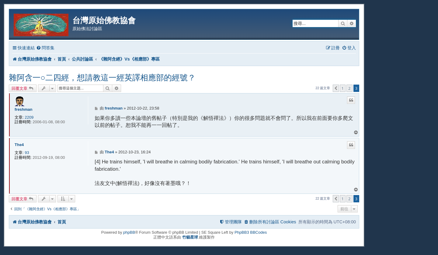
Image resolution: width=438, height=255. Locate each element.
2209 (29, 117)
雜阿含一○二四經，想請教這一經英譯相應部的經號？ (102, 77)
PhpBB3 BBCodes (251, 232)
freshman (24, 109)
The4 (19, 144)
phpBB (129, 232)
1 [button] (343, 88)
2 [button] (349, 88)
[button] (336, 88)
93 (27, 152)
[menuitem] (45, 48)
